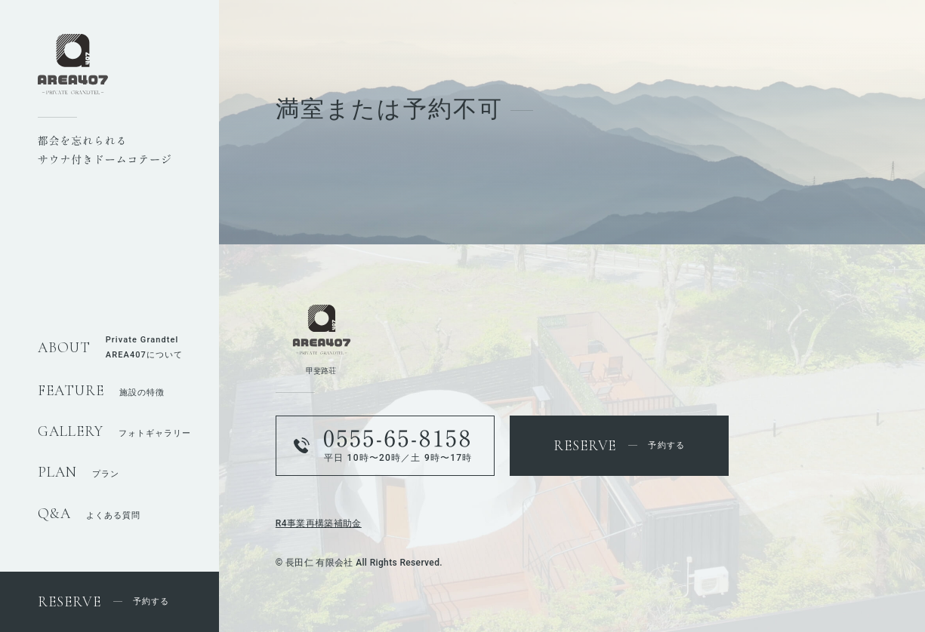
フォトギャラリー (114, 433)
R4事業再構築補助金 (319, 523)
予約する (103, 601)
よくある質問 (89, 515)
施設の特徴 (101, 392)
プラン (78, 474)
